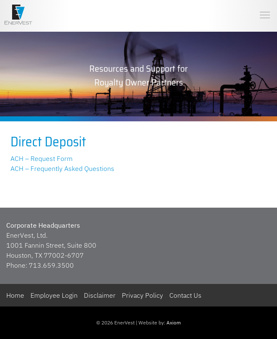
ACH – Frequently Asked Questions (62, 168)
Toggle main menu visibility (265, 8)
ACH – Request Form (41, 158)
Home (15, 295)
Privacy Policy (142, 295)
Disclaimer (100, 295)
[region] (138, 75)
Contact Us (185, 295)
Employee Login (54, 295)
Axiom (173, 322)
